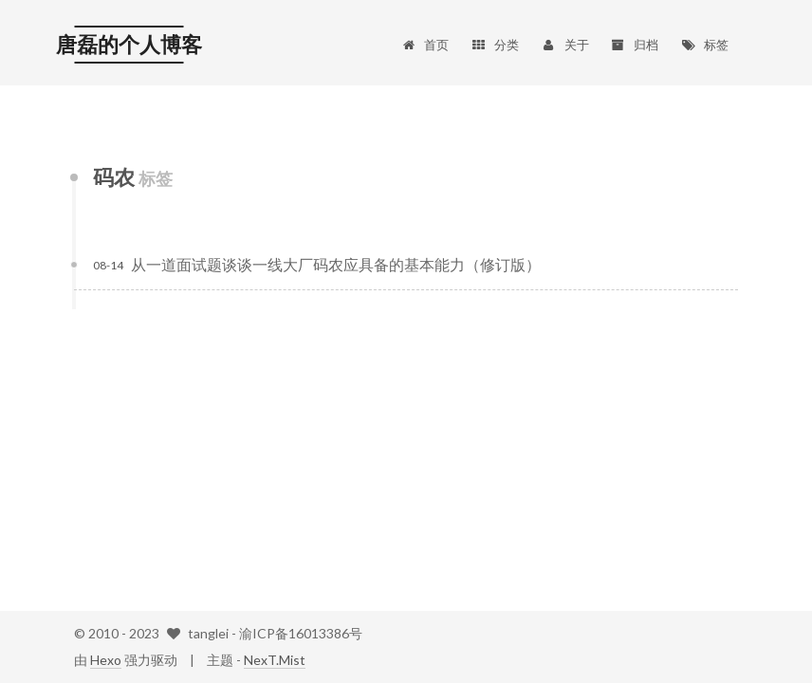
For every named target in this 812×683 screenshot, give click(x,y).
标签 (704, 44)
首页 (424, 44)
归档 (635, 44)
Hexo (105, 660)
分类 (495, 44)
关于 (565, 44)
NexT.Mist (274, 660)
